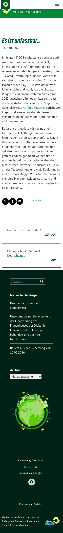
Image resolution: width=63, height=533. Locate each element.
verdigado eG (23, 519)
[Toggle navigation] (57, 24)
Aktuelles (36, 195)
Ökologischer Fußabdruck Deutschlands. (31, 250)
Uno (55, 98)
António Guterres (34, 102)
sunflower (28, 516)
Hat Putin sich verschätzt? (31, 227)
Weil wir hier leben (27, 11)
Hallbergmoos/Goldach (32, 7)
